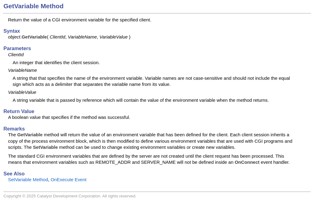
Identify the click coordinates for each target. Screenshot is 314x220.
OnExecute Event (68, 179)
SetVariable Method (28, 179)
